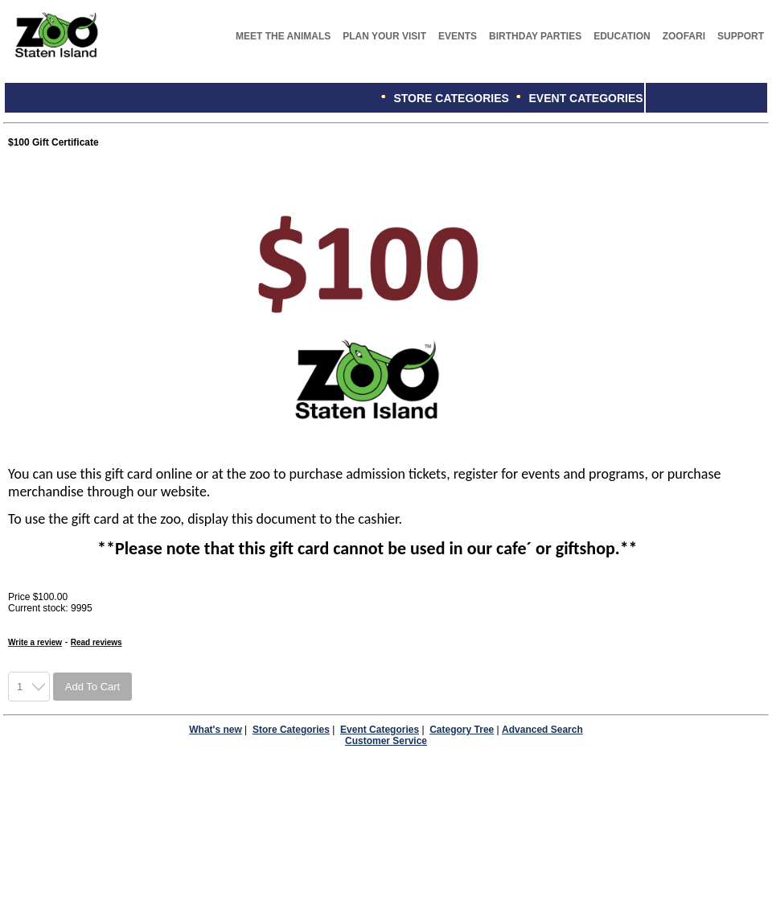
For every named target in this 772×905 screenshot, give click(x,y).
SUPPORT (740, 36)
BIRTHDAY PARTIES (535, 36)
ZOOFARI (684, 36)
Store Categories (291, 729)
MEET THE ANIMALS (283, 36)
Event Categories (379, 729)
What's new (215, 729)
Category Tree (461, 729)
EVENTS (457, 36)
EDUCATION (621, 36)
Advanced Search (542, 729)
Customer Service (386, 741)
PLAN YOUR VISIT (384, 36)
